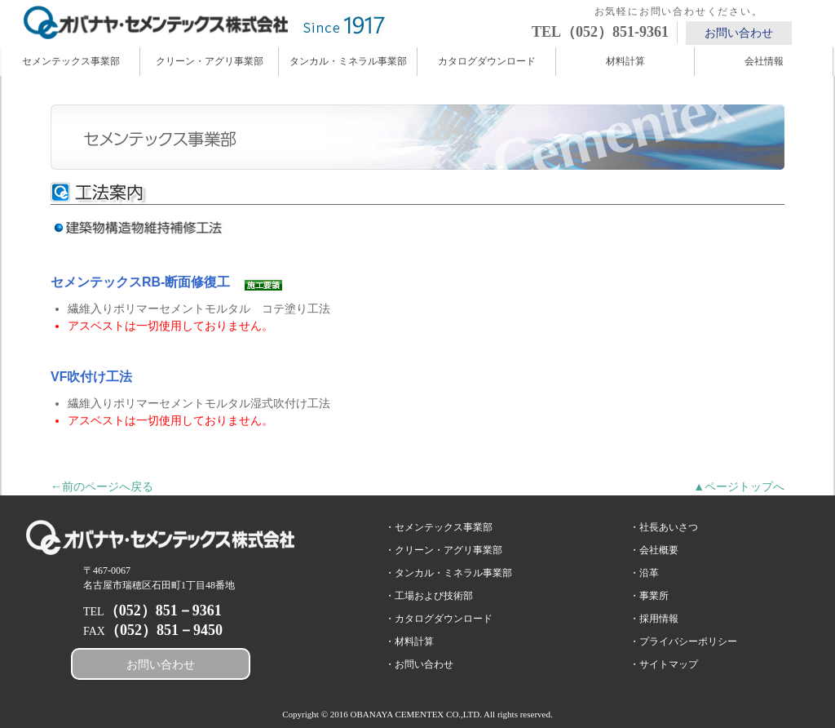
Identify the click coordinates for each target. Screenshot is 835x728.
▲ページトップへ (738, 486)
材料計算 (625, 61)
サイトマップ (668, 664)
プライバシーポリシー (688, 641)
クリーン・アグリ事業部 (209, 61)
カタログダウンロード (487, 61)
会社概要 (658, 550)
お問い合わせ (739, 33)
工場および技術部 (434, 595)
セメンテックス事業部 (71, 61)
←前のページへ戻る (102, 486)
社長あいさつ (668, 527)
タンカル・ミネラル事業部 (348, 61)
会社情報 (764, 61)
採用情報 (658, 618)
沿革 (649, 573)
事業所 (654, 595)
